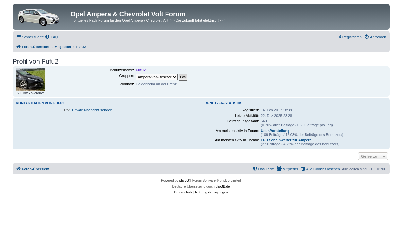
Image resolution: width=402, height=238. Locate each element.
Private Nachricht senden (92, 110)
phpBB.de (223, 186)
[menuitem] (51, 37)
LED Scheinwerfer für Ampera (286, 140)
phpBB (184, 180)
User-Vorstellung (275, 131)
